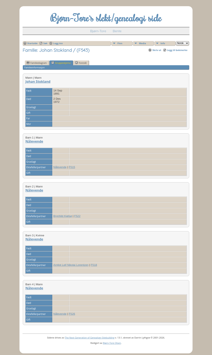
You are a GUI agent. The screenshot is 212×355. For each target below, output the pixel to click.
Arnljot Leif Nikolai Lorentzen (71, 264)
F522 (77, 216)
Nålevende (34, 141)
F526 (72, 313)
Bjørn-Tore (98, 31)
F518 (94, 264)
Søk (45, 43)
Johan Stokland (38, 81)
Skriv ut (156, 50)
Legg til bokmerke (177, 50)
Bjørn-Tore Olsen (112, 342)
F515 (72, 167)
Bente (117, 31)
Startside (32, 43)
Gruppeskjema (61, 62)
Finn (119, 43)
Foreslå (81, 62)
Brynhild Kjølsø (62, 216)
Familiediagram (37, 62)
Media (142, 43)
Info (162, 43)
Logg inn (58, 43)
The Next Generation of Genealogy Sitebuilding (89, 337)
